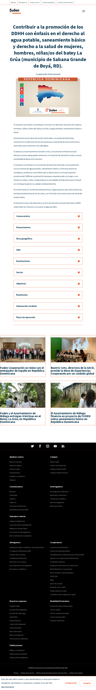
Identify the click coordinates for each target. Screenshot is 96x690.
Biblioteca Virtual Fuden (18, 528)
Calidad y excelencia (17, 476)
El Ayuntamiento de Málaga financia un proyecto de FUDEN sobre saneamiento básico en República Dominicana (70, 417)
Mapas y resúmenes (17, 650)
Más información (7, 687)
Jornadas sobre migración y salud (62, 594)
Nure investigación (57, 502)
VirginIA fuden (15, 606)
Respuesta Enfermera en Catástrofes (64, 565)
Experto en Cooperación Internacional (64, 558)
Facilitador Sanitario (57, 562)
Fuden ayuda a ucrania (58, 591)
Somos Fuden (15, 469)
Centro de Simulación (58, 465)
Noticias (13, 491)
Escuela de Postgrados (18, 610)
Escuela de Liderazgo (18, 613)
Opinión (12, 499)
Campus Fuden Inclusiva (59, 473)
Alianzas (13, 480)
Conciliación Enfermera (18, 558)
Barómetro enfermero (58, 495)
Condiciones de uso (27, 673)
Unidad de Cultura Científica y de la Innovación (27, 547)
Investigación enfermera (59, 491)
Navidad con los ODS (58, 587)
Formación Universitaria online (61, 606)
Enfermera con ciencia (18, 562)
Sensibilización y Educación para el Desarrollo (67, 554)
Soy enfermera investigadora (21, 565)
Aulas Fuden (54, 462)
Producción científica (58, 499)
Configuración (71, 683)
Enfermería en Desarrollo (19, 510)
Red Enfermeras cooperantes (61, 569)
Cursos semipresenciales (59, 613)
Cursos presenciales (58, 617)
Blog (52, 580)
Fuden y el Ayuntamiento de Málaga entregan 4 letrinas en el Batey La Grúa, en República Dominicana (20, 417)
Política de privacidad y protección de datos (52, 673)
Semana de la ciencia (17, 554)
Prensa (16, 673)
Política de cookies (76, 673)
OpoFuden (14, 617)
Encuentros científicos (18, 569)
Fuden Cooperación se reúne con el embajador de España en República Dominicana (22, 370)
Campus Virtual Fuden (58, 469)
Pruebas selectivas (57, 620)
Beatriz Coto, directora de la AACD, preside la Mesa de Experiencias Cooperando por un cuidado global (72, 370)
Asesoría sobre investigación (21, 525)
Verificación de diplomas (19, 639)
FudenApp (13, 495)
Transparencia (15, 473)
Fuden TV (13, 502)
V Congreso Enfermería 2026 (20, 551)
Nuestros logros (16, 465)
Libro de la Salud (56, 583)
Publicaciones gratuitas (18, 654)
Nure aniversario (56, 506)
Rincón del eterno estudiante (20, 536)
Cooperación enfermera (59, 547)
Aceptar (87, 683)
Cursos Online (55, 610)
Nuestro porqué (16, 462)
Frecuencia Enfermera (18, 506)
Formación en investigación (20, 532)
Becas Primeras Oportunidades (62, 573)
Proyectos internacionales (60, 551)
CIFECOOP (54, 576)
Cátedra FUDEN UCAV (17, 521)
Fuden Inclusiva (15, 620)
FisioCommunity (16, 628)
